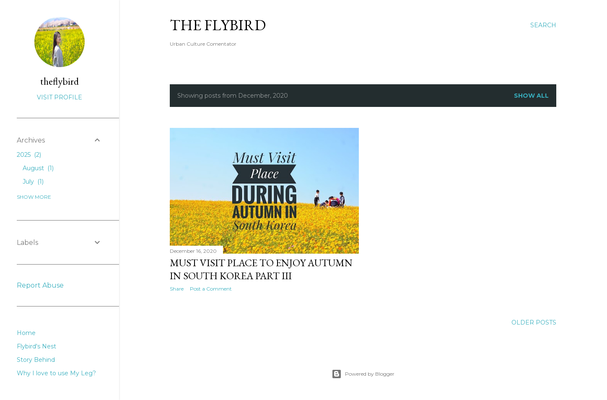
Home (26, 333)
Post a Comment (211, 289)
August (38, 168)
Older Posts (533, 322)
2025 (29, 154)
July (33, 181)
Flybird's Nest (36, 346)
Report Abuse (40, 285)
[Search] (543, 25)
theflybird (59, 81)
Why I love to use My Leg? (56, 373)
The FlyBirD (218, 25)
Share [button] (177, 289)
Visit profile (59, 97)
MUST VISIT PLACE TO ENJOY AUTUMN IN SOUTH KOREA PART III (261, 269)
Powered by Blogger (363, 374)
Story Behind (36, 360)
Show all (531, 95)
